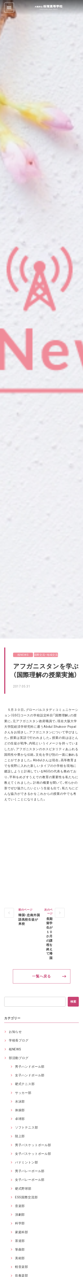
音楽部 (20, 1206)
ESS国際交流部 (26, 1197)
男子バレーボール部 (30, 1171)
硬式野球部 (23, 1188)
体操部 (20, 1110)
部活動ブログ (19, 1058)
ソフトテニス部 (26, 1127)
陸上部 (20, 1136)
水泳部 (20, 1101)
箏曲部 (20, 1249)
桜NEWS (22, 654)
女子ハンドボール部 (30, 1075)
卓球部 (20, 1119)
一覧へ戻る (41, 976)
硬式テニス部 (25, 1084)
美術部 (20, 1258)
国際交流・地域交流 (46, 654)
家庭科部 (21, 1232)
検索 (73, 1001)
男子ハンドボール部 (30, 1066)
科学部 (20, 1223)
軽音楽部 (21, 1267)
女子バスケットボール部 (33, 1153)
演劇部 (20, 1214)
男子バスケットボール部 (33, 1145)
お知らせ (15, 1031)
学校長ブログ (19, 1040)
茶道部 (20, 1241)
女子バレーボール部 (30, 1179)
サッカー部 (23, 1093)
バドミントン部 (26, 1162)
